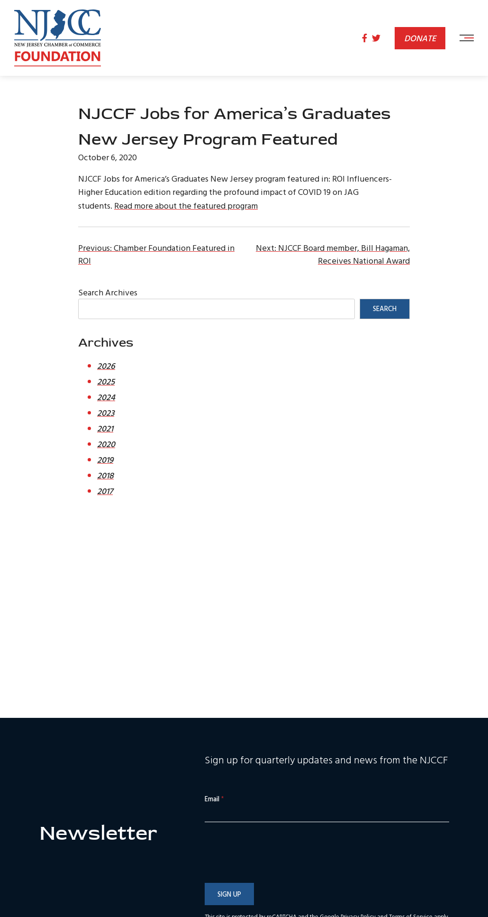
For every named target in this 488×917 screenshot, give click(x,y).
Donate (420, 38)
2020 (106, 444)
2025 (106, 381)
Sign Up (229, 894)
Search (385, 308)
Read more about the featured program (186, 205)
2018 (105, 475)
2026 (106, 365)
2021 (105, 428)
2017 (105, 491)
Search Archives (107, 292)
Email (214, 799)
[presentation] (277, 872)
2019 (105, 459)
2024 (106, 397)
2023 (105, 412)
